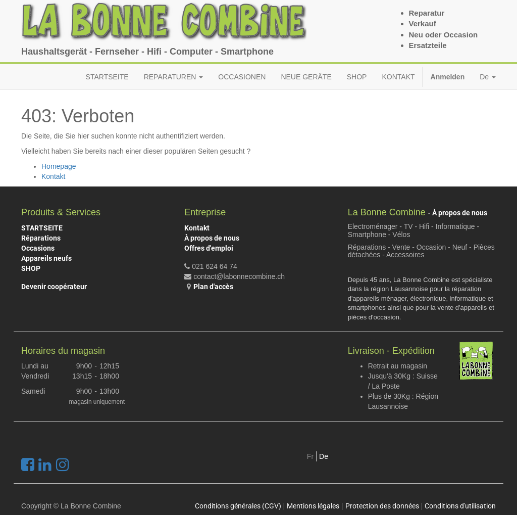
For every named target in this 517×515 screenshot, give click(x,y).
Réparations (41, 238)
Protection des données (382, 506)
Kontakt (53, 176)
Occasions (38, 248)
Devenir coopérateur (54, 287)
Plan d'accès (213, 287)
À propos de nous (211, 238)
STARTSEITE (42, 228)
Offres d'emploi (208, 248)
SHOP (30, 268)
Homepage (58, 166)
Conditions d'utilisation (460, 506)
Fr (310, 456)
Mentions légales (313, 506)
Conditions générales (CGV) (238, 506)
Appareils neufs (46, 258)
